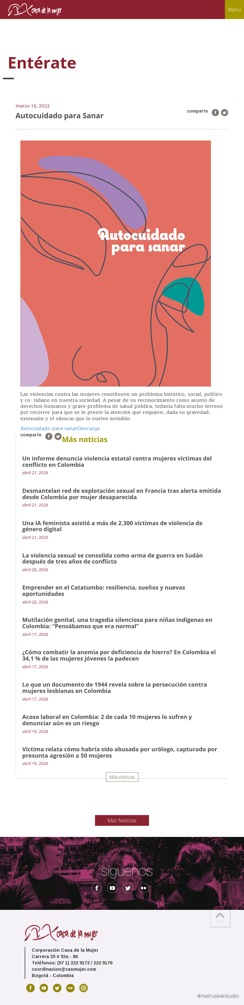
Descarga (88, 428)
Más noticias (122, 777)
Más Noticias (122, 820)
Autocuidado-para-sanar (49, 428)
